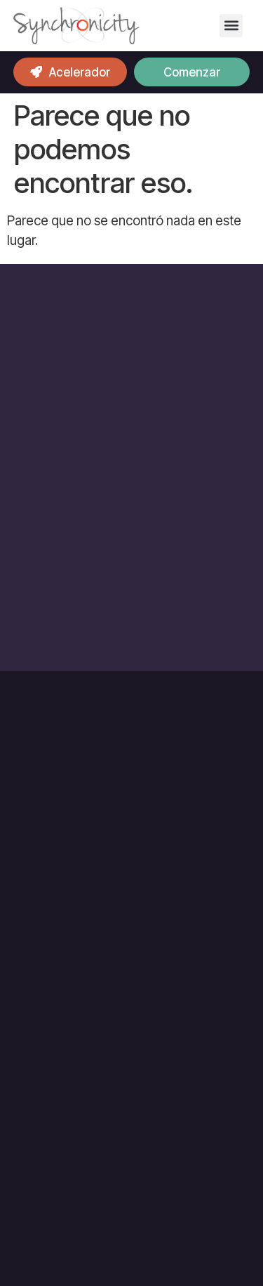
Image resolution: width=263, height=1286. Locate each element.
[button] (231, 25)
